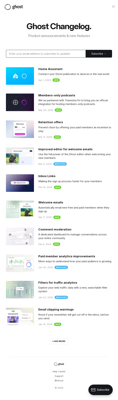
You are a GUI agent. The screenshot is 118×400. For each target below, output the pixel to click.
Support (59, 376)
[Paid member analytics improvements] (59, 263)
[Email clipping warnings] (59, 316)
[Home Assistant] (59, 76)
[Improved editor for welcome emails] (59, 156)
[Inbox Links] (59, 183)
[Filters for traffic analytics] (59, 289)
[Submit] (99, 54)
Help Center (59, 371)
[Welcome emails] (59, 209)
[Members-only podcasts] (59, 102)
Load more (59, 341)
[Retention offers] (59, 129)
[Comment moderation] (59, 236)
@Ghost (59, 380)
